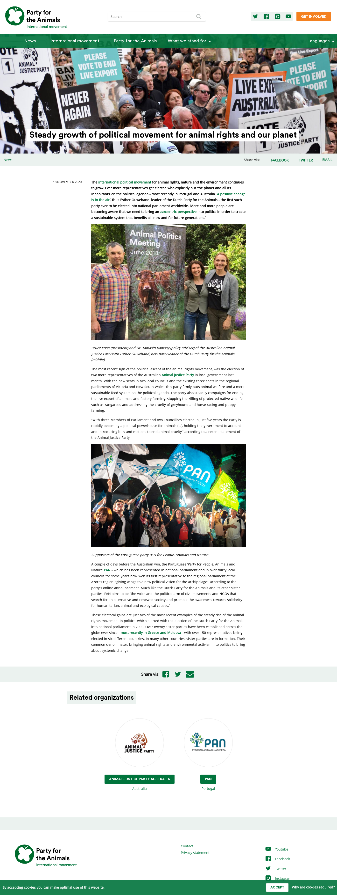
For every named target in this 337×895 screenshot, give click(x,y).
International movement (74, 41)
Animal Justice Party (178, 375)
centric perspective (178, 211)
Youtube (276, 849)
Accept (277, 887)
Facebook (277, 859)
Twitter (275, 868)
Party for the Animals (135, 41)
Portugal (208, 755)
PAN (107, 570)
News (30, 41)
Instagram (278, 878)
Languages (318, 41)
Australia (140, 755)
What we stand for (187, 41)
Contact (187, 846)
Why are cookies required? (313, 887)
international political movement (124, 182)
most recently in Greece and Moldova (151, 632)
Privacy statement (195, 852)
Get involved (313, 16)
